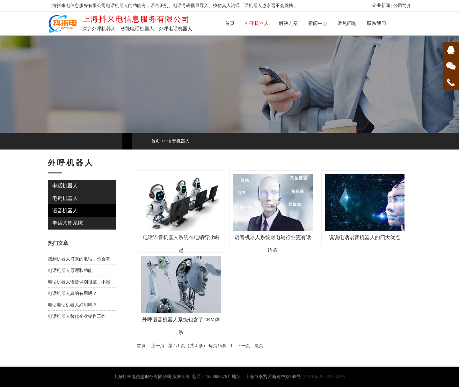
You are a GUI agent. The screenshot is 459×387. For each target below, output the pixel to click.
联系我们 (376, 23)
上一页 (157, 345)
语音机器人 (178, 141)
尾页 (258, 345)
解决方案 (288, 23)
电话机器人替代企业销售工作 (77, 316)
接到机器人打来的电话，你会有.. (80, 259)
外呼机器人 (257, 23)
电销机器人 (65, 198)
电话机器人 (65, 185)
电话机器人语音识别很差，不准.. (80, 282)
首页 (230, 23)
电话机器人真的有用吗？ (72, 293)
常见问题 (347, 23)
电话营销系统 (67, 223)
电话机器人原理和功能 (70, 270)
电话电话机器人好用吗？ (72, 305)
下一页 (243, 345)
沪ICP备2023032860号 (324, 376)
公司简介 (402, 5)
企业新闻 (381, 5)
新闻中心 (317, 23)
